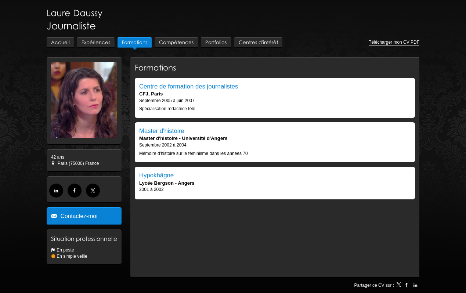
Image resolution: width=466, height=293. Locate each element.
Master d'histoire (161, 130)
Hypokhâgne (156, 175)
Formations (155, 67)
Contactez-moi (78, 216)
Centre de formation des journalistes (188, 86)
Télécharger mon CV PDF (394, 42)
